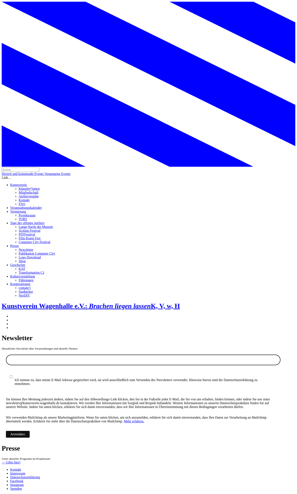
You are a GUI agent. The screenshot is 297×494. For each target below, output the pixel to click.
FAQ (22, 204)
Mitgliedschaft (28, 192)
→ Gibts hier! (11, 462)
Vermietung (18, 211)
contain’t (25, 288)
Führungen (26, 280)
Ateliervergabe (29, 196)
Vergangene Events (57, 174)
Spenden (16, 488)
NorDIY (24, 295)
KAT (22, 269)
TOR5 (23, 219)
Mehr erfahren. (134, 421)
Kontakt (24, 200)
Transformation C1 (32, 272)
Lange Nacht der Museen (36, 227)
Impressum (17, 473)
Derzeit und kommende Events (23, 174)
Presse (14, 246)
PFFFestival (27, 234)
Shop (22, 261)
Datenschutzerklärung (25, 477)
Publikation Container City (37, 253)
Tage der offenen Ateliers (27, 223)
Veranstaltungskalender (26, 208)
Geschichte (17, 265)
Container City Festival (34, 242)
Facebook (16, 481)
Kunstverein (18, 185)
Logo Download (30, 257)
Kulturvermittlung (22, 276)
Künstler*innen (29, 188)
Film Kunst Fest (29, 238)
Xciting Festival (29, 230)
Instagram (17, 485)
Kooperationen (20, 284)
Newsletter (26, 249)
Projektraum (27, 215)
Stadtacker (26, 291)
